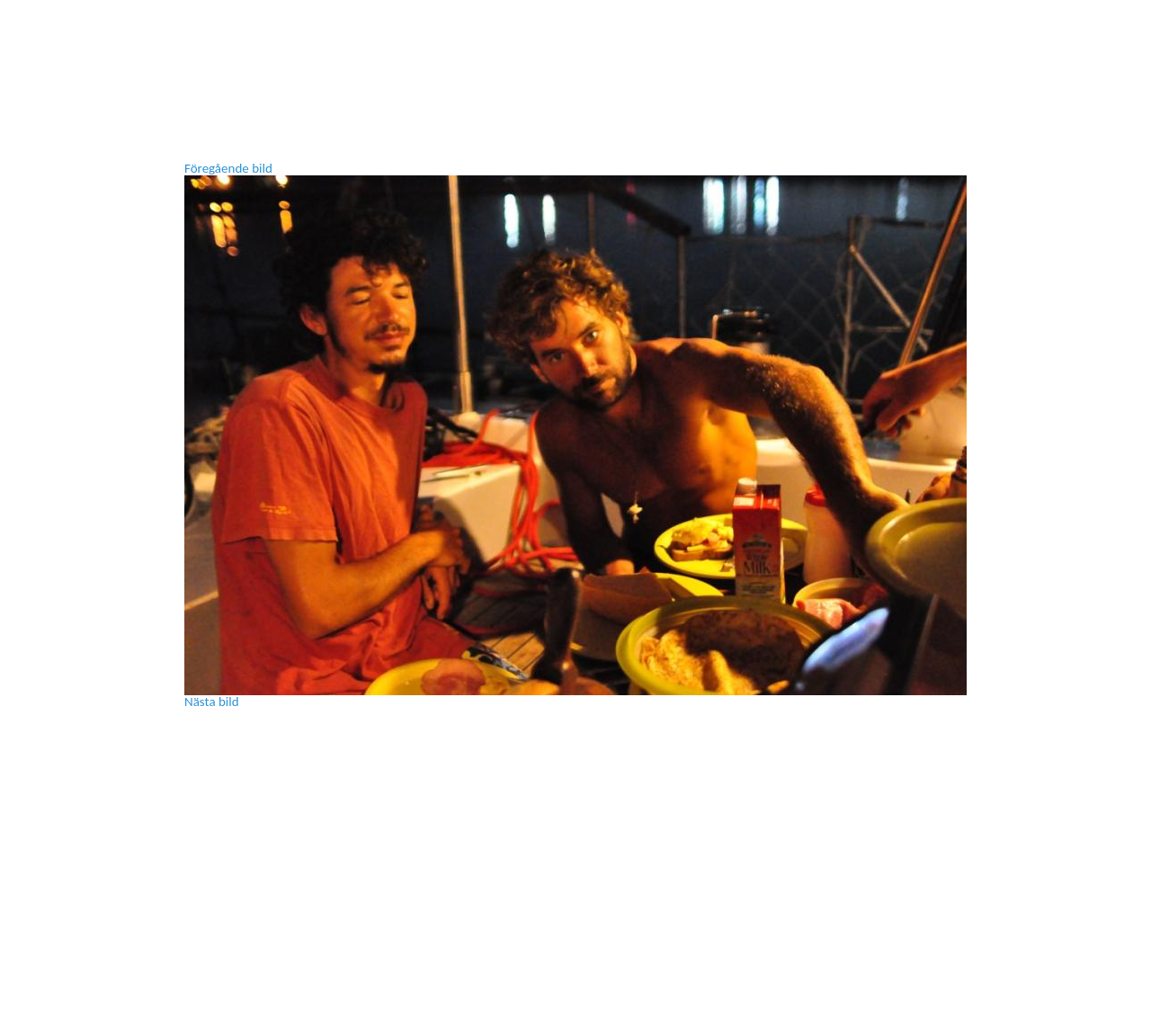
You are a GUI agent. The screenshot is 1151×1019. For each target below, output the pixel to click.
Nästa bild (211, 701)
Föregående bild (228, 168)
